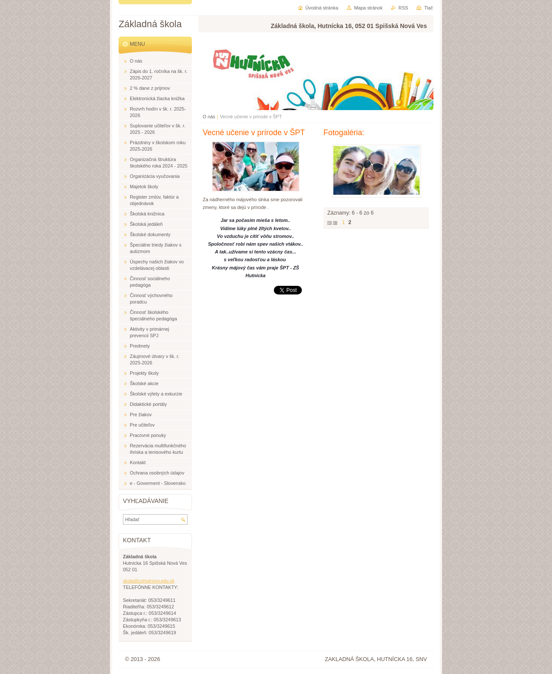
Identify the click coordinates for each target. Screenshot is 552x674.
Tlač (428, 7)
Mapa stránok (368, 7)
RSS (403, 7)
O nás (209, 116)
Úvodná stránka (321, 7)
